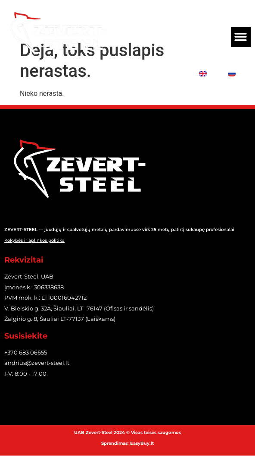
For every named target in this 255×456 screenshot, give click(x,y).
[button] (241, 37)
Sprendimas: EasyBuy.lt (127, 443)
